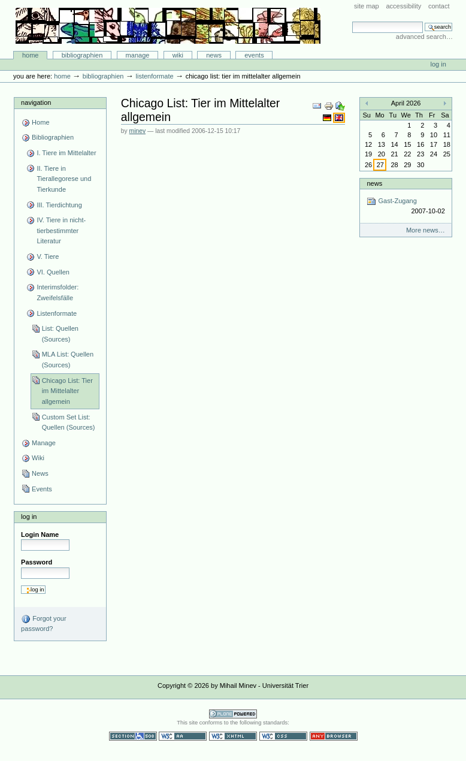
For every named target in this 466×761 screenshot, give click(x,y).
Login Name (40, 534)
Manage (138, 55)
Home (30, 55)
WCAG (183, 736)
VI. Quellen (53, 272)
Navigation (36, 102)
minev (137, 131)
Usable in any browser (334, 736)
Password (36, 562)
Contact (439, 6)
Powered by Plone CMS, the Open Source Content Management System (233, 713)
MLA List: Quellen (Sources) (67, 360)
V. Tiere (48, 256)
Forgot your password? (43, 623)
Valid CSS (283, 736)
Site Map (366, 6)
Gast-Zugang (405, 206)
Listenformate (154, 76)
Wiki (178, 55)
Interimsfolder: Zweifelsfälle (57, 292)
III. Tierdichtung (59, 205)
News (214, 55)
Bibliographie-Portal (168, 26)
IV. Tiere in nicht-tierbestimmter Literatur (61, 230)
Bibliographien (82, 55)
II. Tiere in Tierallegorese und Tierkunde (64, 179)
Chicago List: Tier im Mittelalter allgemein (67, 391)
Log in (438, 64)
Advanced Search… (424, 36)
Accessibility (403, 6)
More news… (425, 230)
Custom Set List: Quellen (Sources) (68, 422)
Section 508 (133, 736)
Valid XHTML (233, 736)
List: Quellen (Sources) (60, 334)
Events (254, 55)
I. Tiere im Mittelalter (66, 152)
